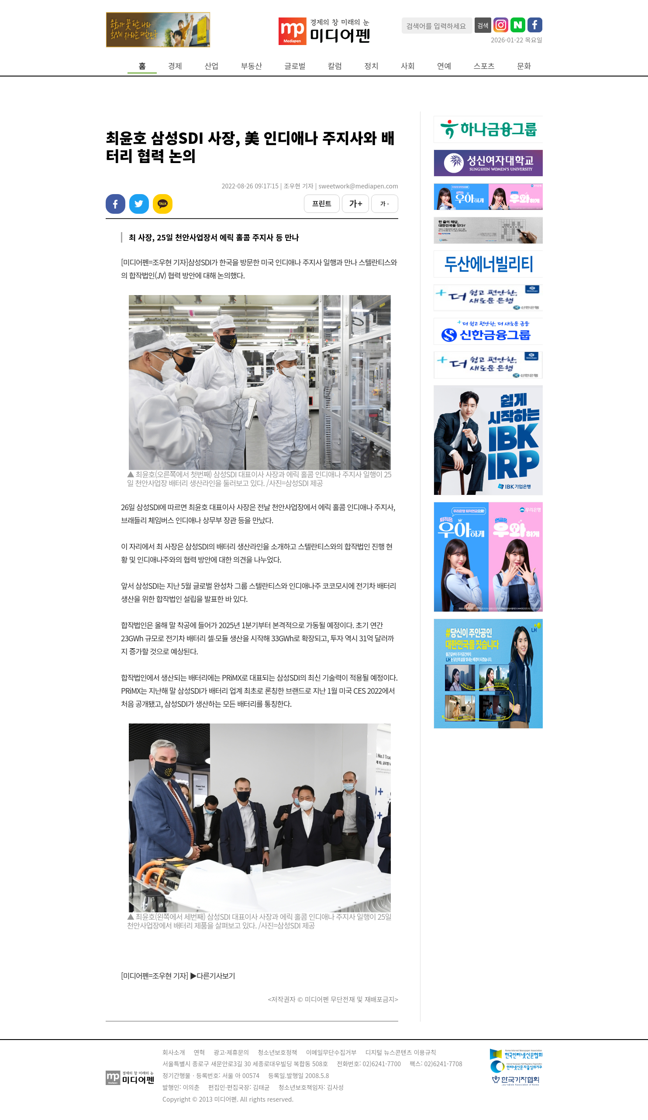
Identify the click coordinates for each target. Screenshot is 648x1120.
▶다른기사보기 (212, 975)
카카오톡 (162, 204)
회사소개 (173, 1052)
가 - (384, 203)
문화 (524, 65)
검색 (483, 25)
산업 (211, 65)
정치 (371, 65)
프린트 (321, 203)
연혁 (199, 1052)
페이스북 (115, 204)
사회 (408, 65)
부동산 (251, 65)
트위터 (139, 204)
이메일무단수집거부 (331, 1052)
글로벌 (295, 65)
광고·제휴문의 (231, 1052)
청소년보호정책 (277, 1052)
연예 (444, 65)
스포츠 (484, 65)
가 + (355, 203)
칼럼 (335, 65)
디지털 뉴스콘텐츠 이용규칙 (400, 1052)
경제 (175, 65)
